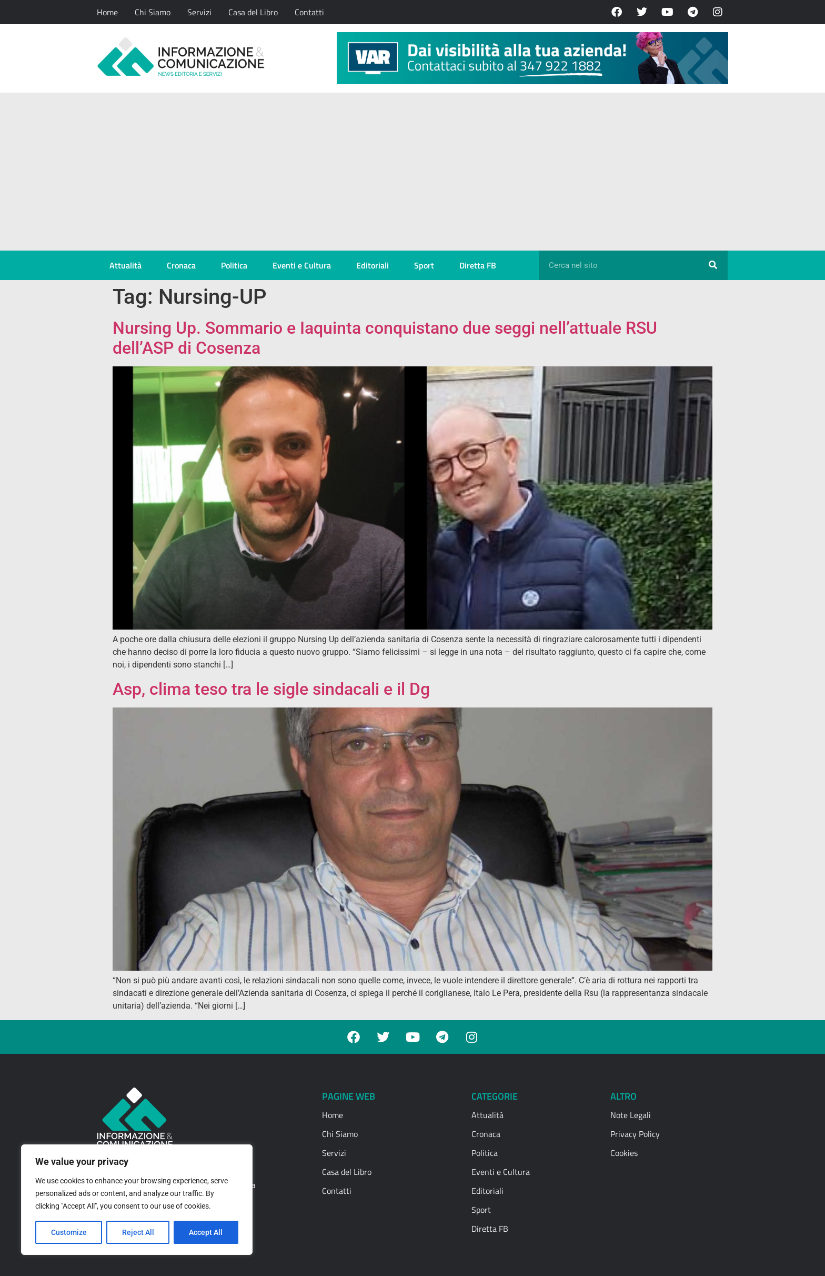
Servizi (199, 12)
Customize (69, 1232)
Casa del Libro (253, 12)
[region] (137, 1199)
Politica (234, 265)
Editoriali (372, 265)
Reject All (138, 1232)
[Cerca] (713, 265)
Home (107, 12)
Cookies (624, 1153)
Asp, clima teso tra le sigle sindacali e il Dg (271, 689)
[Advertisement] (412, 171)
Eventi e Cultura (302, 265)
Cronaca (181, 265)
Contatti (309, 12)
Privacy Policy (635, 1134)
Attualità (125, 265)
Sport (424, 265)
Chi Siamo (152, 12)
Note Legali (630, 1115)
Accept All (206, 1232)
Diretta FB (477, 265)
